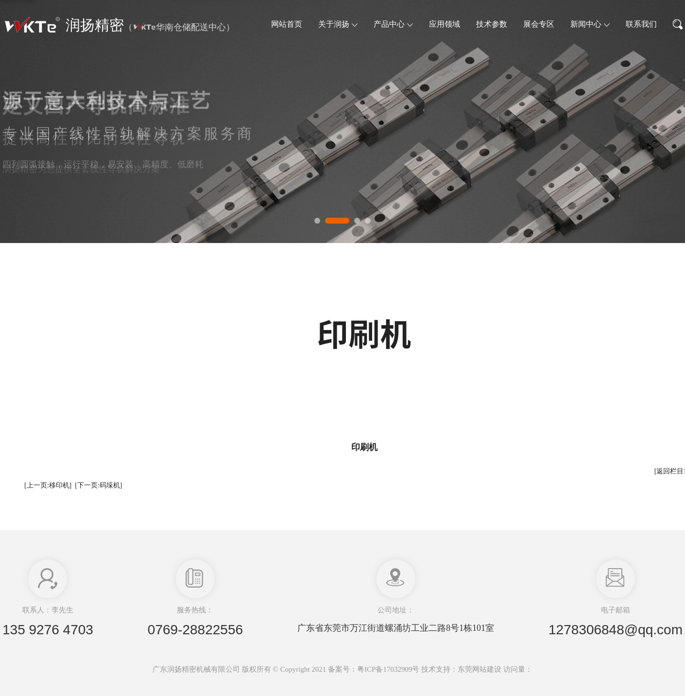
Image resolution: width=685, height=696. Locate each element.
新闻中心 (590, 24)
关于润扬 (338, 24)
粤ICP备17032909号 (388, 669)
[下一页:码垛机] (98, 485)
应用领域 (444, 24)
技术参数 (491, 24)
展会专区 (538, 24)
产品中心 (393, 24)
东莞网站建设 (479, 669)
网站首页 (286, 24)
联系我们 (641, 24)
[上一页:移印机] (47, 485)
